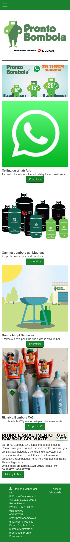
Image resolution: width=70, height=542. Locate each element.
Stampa (16, 488)
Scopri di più (35, 426)
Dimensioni (35, 261)
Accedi (57, 488)
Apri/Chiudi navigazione (35, 5)
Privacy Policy (13, 474)
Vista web (55, 492)
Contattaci (35, 179)
